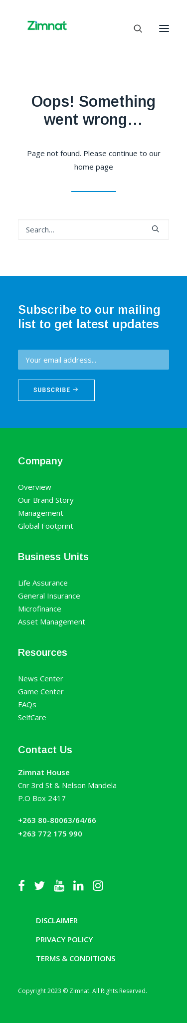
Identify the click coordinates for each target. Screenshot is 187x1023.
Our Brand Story (46, 500)
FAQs (27, 704)
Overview (34, 487)
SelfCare (32, 717)
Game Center (41, 691)
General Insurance (49, 596)
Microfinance (39, 609)
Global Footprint (45, 526)
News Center (40, 678)
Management (40, 513)
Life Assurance (43, 583)
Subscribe (56, 390)
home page (93, 167)
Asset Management (51, 621)
